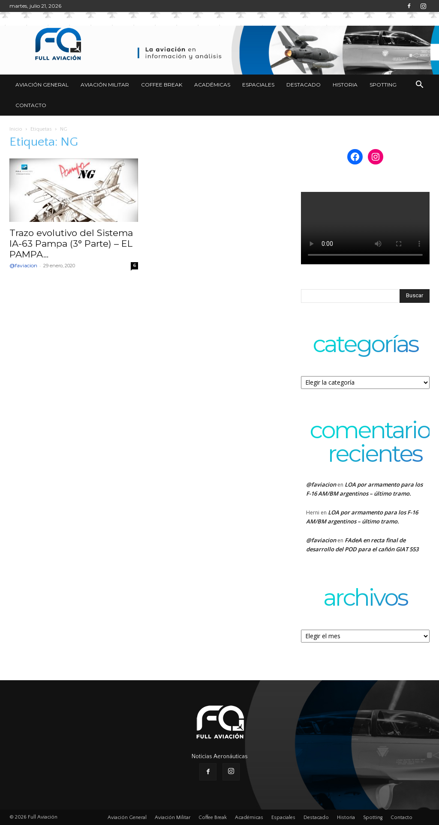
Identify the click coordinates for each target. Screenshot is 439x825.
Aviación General (42, 84)
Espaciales (258, 84)
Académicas (212, 84)
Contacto (30, 105)
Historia (345, 84)
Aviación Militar (105, 84)
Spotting (383, 84)
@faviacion (23, 265)
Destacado (303, 84)
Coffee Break (161, 84)
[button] (419, 85)
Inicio (15, 129)
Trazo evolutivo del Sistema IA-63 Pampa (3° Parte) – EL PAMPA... (71, 243)
